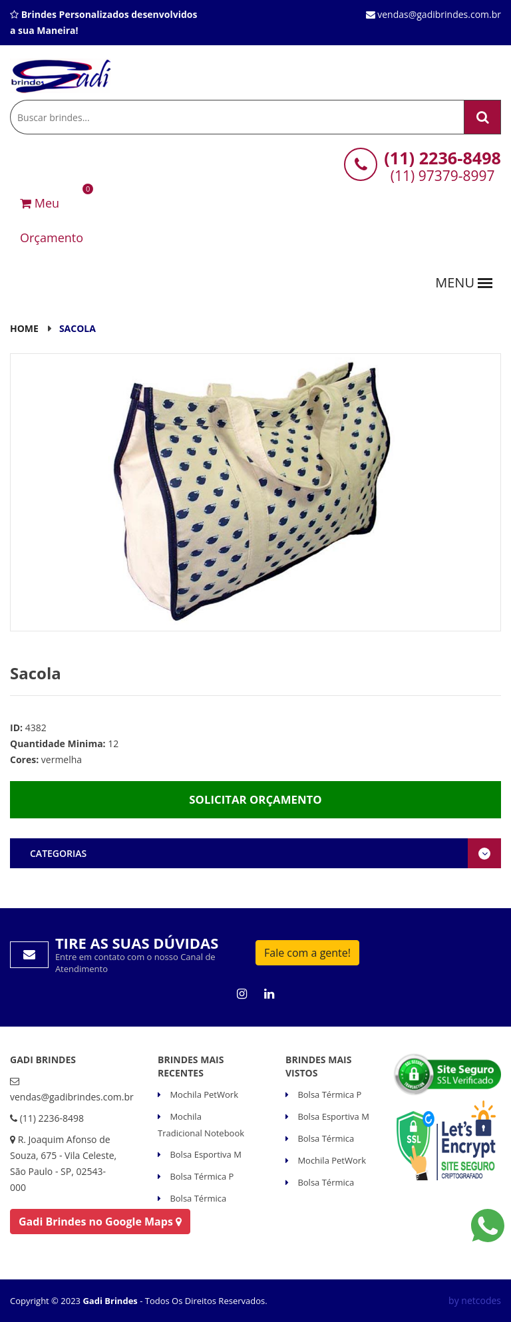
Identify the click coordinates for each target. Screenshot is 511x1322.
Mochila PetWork (203, 1094)
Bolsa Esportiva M (205, 1154)
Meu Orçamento (51, 216)
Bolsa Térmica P (201, 1176)
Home (24, 328)
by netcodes (474, 1300)
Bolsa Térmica (197, 1198)
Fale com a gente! (307, 952)
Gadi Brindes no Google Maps (100, 1221)
